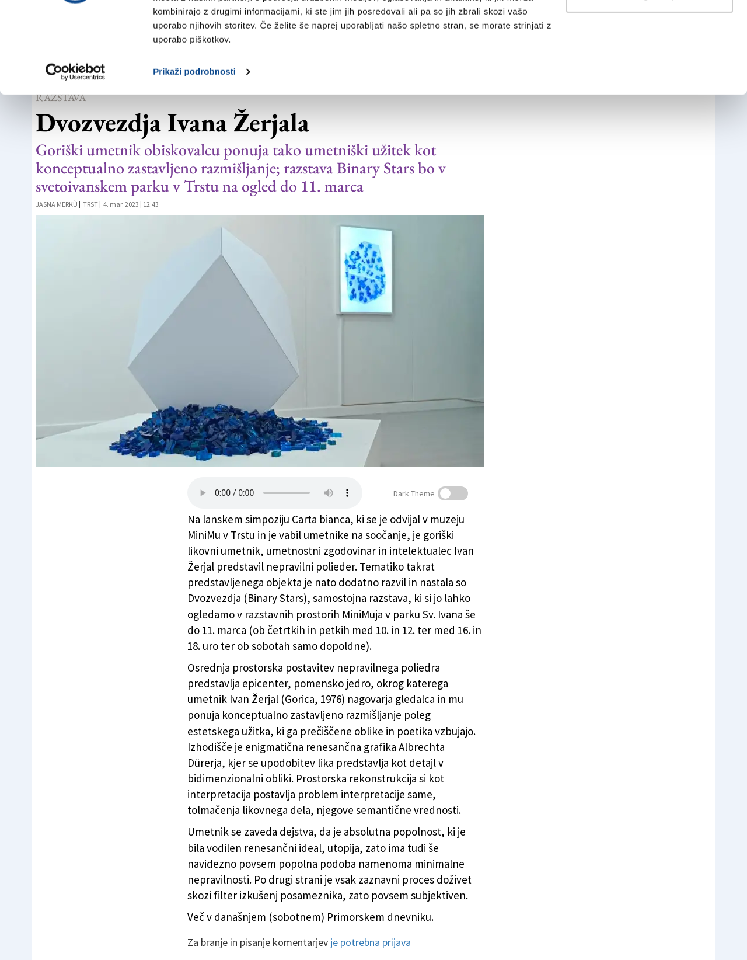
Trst (90, 204)
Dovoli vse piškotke (649, 31)
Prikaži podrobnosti (194, 144)
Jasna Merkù (57, 204)
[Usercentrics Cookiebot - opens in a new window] (76, 145)
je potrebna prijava (370, 942)
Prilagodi (650, 69)
